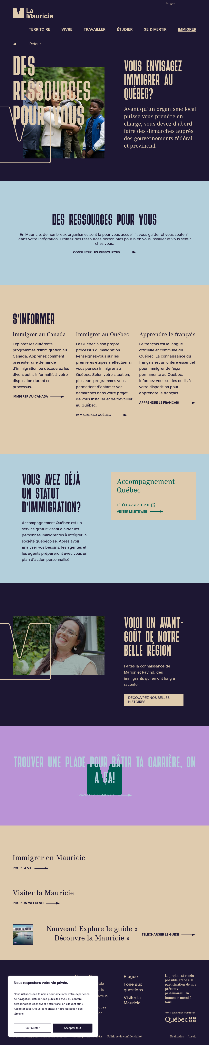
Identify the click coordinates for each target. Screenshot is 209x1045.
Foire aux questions (133, 987)
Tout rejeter (32, 1028)
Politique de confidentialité (124, 1036)
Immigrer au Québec (93, 415)
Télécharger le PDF (133, 505)
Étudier (125, 29)
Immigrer (187, 29)
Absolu (192, 1036)
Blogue (170, 3)
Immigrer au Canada (30, 396)
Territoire (39, 29)
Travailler (95, 29)
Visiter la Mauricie (132, 1000)
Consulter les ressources (96, 252)
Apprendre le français (159, 403)
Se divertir (155, 29)
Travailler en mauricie (96, 794)
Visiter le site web (132, 512)
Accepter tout (72, 1028)
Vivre (66, 29)
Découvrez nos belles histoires (149, 699)
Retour (35, 43)
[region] (53, 1006)
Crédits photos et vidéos (87, 1036)
